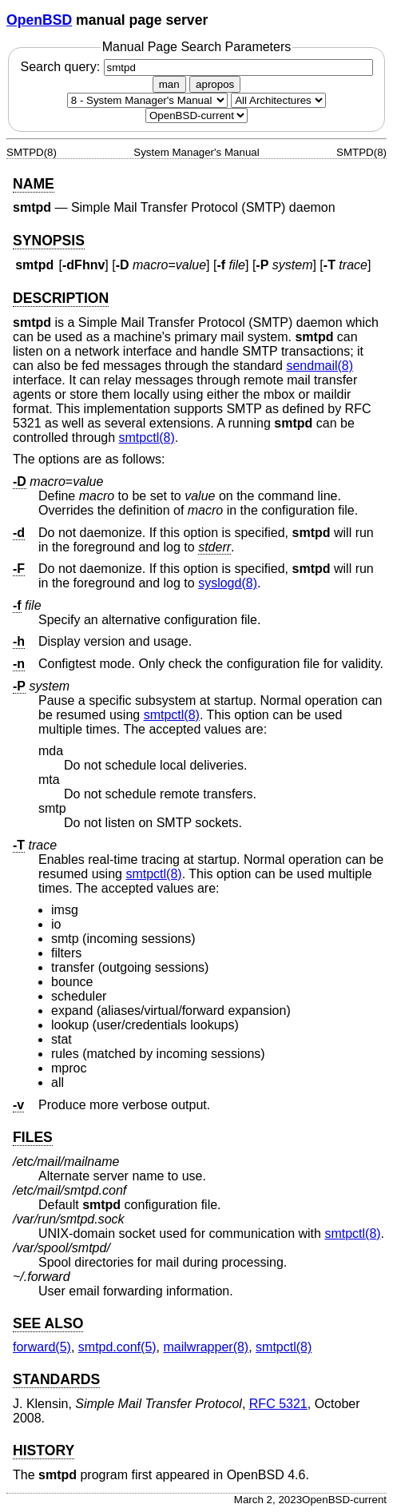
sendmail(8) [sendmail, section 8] (319, 365)
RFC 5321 (278, 1404)
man (169, 84)
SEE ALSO (48, 1323)
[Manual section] (147, 100)
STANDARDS (56, 1379)
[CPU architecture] (278, 100)
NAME (33, 184)
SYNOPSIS (49, 241)
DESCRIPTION (61, 298)
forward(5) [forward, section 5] (42, 1347)
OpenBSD (39, 20)
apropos (215, 84)
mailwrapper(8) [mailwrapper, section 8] (206, 1347)
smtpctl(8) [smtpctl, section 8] (147, 437)
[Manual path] (196, 115)
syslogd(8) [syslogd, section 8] (227, 583)
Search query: (196, 67)
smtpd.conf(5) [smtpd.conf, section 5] (117, 1347)
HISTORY (43, 1450)
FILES (33, 1137)
